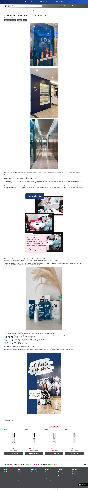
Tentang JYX (54, 489)
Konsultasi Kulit (80, 9)
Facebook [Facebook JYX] (60, 471)
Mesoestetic (20, 475)
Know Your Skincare (8, 473)
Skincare (13, 20)
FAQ (46, 471)
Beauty (19, 20)
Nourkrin (18, 9)
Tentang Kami (34, 471)
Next (87, 439)
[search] (12, 6)
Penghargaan (7, 471)
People (32, 475)
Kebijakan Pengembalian (49, 480)
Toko (32, 473)
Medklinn (13, 9)
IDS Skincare (6, 9)
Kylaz (22, 9)
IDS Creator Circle (40, 9)
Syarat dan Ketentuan (49, 475)
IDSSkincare (7, 20)
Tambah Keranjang (13, 453)
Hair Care (27, 9)
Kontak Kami (47, 473)
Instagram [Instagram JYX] (60, 473)
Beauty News (61, 475)
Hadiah (5, 475)
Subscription (33, 9)
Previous (1, 439)
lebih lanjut (60, 1)
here (16, 421)
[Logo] (7, 6)
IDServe (25, 20)
